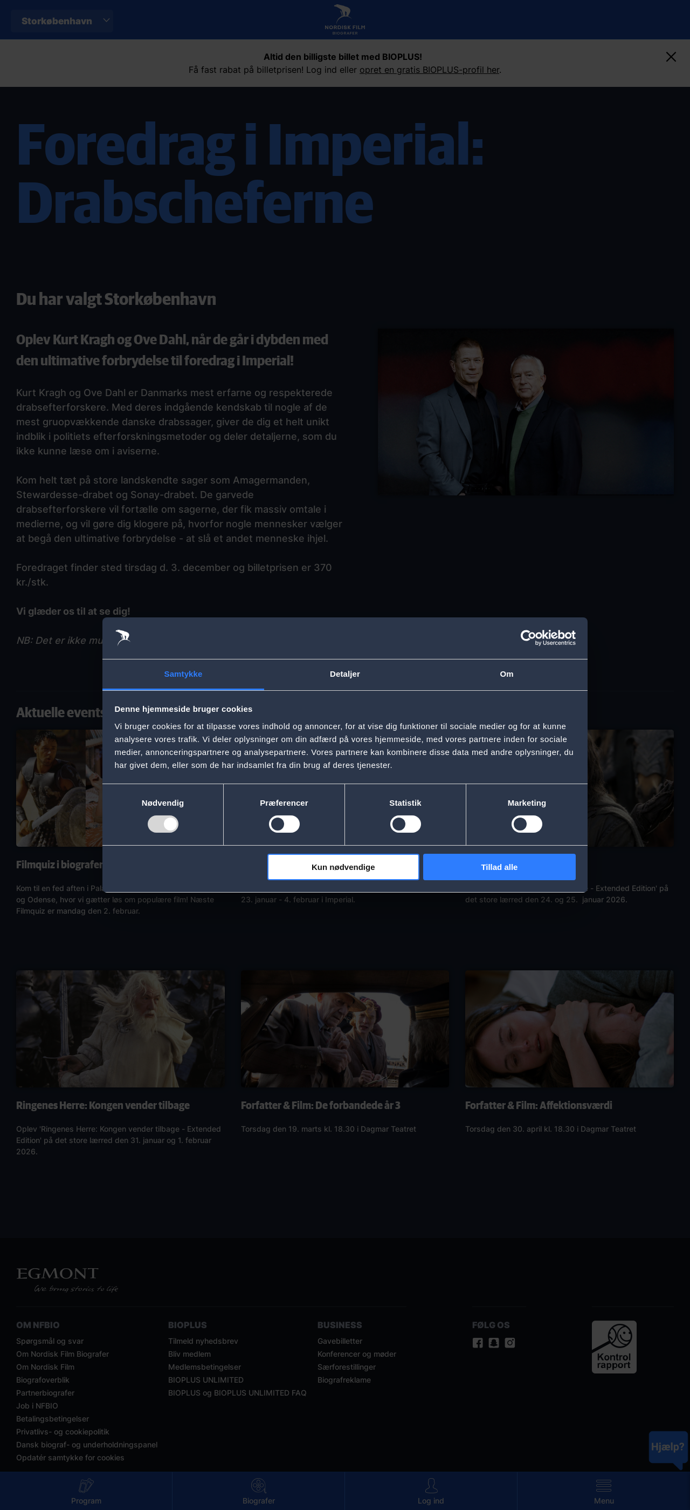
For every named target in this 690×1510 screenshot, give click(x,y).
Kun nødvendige (343, 867)
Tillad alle (499, 867)
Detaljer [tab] (345, 673)
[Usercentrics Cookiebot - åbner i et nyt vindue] (528, 638)
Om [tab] (506, 673)
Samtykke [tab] (183, 673)
